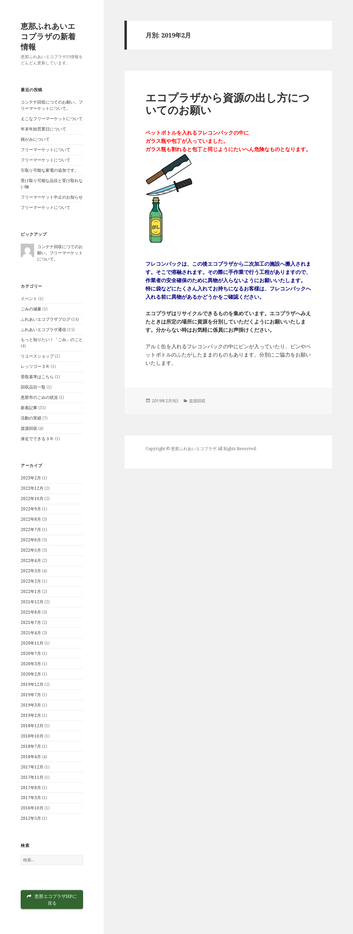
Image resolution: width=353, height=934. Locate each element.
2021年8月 (31, 612)
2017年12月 (32, 767)
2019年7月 (31, 695)
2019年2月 (31, 715)
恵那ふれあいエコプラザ (193, 449)
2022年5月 (31, 550)
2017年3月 (31, 797)
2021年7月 (31, 622)
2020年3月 (31, 664)
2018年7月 (31, 746)
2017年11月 (32, 777)
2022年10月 (32, 498)
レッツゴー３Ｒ (35, 366)
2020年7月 (31, 653)
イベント (29, 298)
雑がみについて (35, 139)
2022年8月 (31, 519)
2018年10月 (32, 736)
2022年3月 (31, 571)
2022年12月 (32, 488)
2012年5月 (31, 818)
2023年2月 (31, 478)
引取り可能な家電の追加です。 (50, 170)
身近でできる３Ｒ (37, 439)
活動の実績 (31, 418)
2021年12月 (32, 602)
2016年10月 (32, 808)
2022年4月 (31, 560)
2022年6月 (31, 540)
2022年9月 (31, 509)
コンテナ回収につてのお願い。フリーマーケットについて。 (52, 105)
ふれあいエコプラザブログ (45, 319)
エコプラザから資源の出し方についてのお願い (227, 103)
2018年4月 (31, 757)
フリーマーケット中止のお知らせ (52, 197)
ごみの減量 (31, 309)
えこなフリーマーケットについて (52, 118)
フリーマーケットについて (45, 149)
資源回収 (29, 428)
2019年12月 (32, 684)
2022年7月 (31, 529)
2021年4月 (31, 633)
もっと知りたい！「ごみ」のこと (52, 339)
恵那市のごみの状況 (39, 397)
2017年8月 (31, 787)
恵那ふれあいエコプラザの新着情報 (48, 36)
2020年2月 (31, 674)
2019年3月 (31, 705)
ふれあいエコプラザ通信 (43, 329)
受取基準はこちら (37, 377)
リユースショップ (37, 356)
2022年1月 (31, 591)
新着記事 (29, 408)
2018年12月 (32, 726)
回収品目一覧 (33, 387)
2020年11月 (32, 643)
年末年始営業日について (43, 129)
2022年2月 (31, 581)
